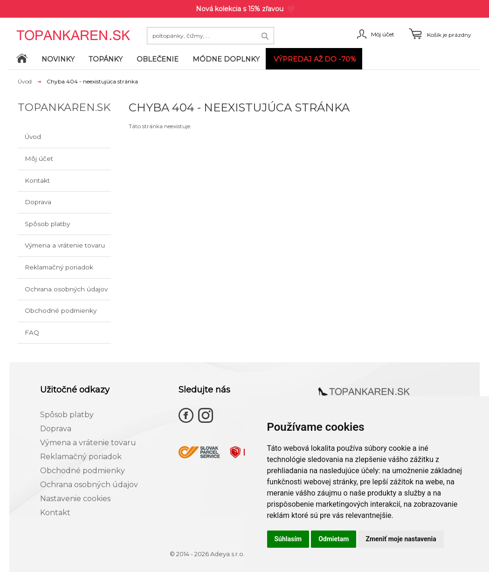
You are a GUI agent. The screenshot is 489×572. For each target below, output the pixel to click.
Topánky (106, 59)
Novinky (58, 59)
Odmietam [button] (333, 539)
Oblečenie (158, 59)
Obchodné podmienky (60, 310)
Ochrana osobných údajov (66, 289)
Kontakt (37, 180)
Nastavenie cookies (75, 498)
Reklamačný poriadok (59, 267)
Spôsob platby (47, 223)
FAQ (32, 332)
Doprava (38, 202)
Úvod (25, 81)
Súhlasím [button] (288, 539)
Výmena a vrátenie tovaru (65, 245)
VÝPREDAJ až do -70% (315, 59)
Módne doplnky (226, 59)
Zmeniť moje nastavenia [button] (400, 539)
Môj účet (39, 158)
